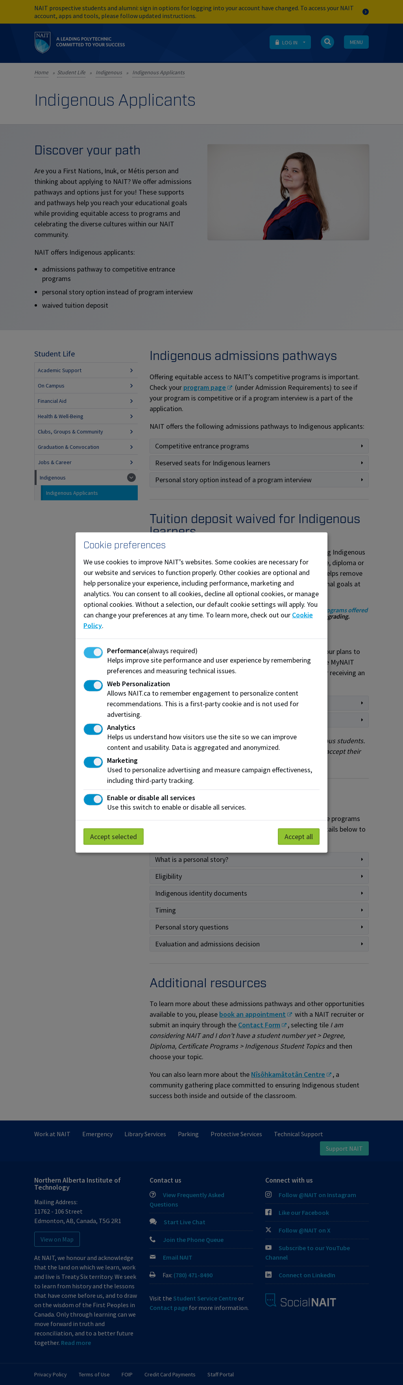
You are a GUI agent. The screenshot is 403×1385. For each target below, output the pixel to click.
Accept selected (113, 836)
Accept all (299, 836)
